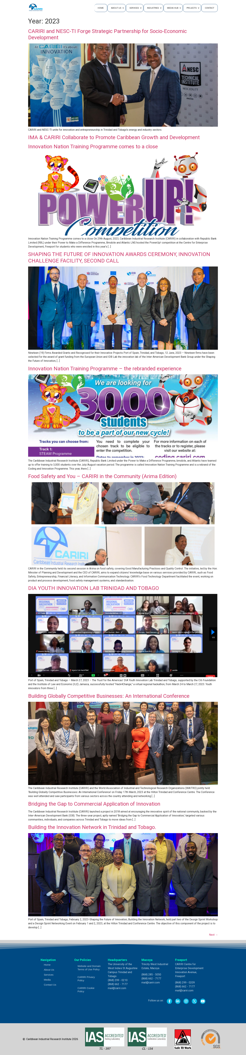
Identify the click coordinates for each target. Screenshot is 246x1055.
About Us (49, 969)
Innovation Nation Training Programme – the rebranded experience (104, 368)
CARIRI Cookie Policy (86, 990)
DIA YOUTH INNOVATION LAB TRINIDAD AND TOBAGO (93, 588)
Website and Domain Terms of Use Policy (89, 968)
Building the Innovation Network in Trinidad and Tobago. (92, 827)
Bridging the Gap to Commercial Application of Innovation (94, 804)
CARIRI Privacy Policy (86, 979)
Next (213, 934)
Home (47, 964)
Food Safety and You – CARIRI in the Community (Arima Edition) (102, 476)
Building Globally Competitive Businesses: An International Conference (108, 696)
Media (47, 979)
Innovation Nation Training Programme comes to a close (93, 146)
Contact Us (50, 984)
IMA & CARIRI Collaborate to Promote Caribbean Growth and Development (114, 137)
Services (49, 974)
